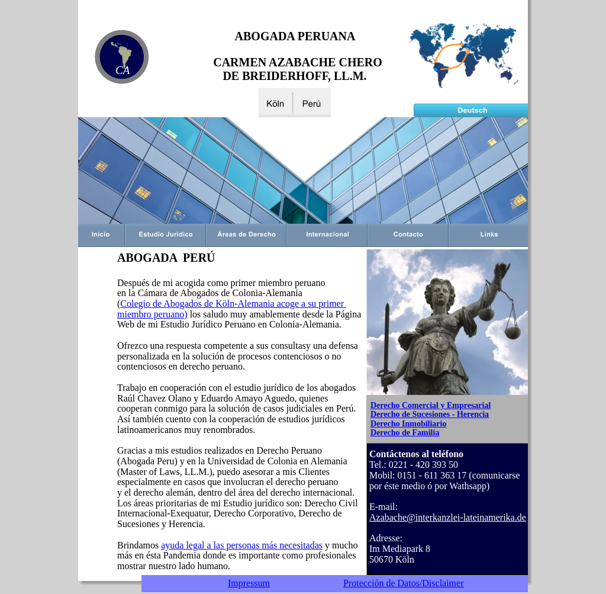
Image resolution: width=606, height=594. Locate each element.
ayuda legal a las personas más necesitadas (242, 545)
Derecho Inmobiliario (408, 423)
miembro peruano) (152, 314)
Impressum (249, 583)
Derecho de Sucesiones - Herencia (429, 414)
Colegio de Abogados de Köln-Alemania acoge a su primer (233, 303)
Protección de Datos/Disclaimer (403, 583)
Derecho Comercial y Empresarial (430, 405)
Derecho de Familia (404, 432)
